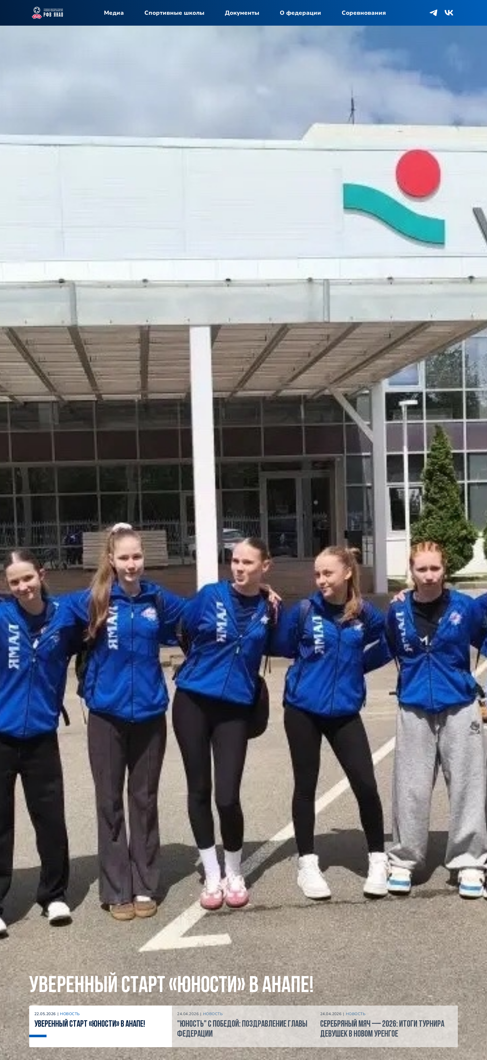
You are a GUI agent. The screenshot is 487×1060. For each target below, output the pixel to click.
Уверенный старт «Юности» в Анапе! (171, 986)
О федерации (300, 13)
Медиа (114, 13)
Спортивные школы (174, 13)
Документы (242, 13)
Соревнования (364, 13)
